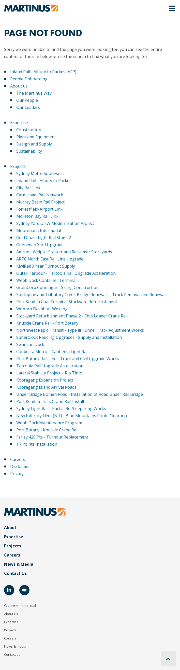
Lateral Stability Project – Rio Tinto (49, 373)
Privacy (17, 473)
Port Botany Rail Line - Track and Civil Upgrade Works (67, 358)
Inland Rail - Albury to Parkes (43, 180)
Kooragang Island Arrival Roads (46, 387)
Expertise (19, 122)
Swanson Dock (30, 344)
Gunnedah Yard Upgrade (40, 244)
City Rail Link (28, 188)
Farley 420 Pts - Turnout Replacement (52, 437)
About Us (11, 613)
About (10, 527)
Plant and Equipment (36, 137)
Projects (18, 166)
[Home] (31, 8)
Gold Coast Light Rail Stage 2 (43, 237)
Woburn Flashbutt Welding (42, 309)
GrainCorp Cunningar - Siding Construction (57, 287)
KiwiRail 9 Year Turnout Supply (45, 266)
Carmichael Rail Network (39, 195)
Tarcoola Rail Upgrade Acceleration (49, 366)
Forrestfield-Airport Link (39, 209)
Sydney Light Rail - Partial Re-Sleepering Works (61, 408)
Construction (28, 130)
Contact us (12, 654)
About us (18, 86)
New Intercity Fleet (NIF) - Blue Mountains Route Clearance (72, 415)
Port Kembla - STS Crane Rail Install (50, 401)
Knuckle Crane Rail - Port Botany (47, 323)
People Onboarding (29, 79)
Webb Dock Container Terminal (46, 280)
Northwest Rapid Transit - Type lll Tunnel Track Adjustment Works (80, 330)
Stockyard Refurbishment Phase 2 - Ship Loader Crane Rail (72, 316)
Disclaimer (20, 466)
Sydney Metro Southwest (40, 173)
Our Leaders (28, 107)
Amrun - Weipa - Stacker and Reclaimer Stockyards (64, 252)
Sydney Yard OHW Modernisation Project (55, 223)
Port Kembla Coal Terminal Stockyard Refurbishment (66, 301)
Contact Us (15, 573)
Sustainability (29, 151)
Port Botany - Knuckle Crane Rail (47, 430)
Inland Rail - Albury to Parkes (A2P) (43, 72)
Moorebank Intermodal (38, 230)
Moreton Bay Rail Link (37, 216)
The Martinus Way (34, 93)
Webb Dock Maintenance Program (49, 423)
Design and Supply (34, 144)
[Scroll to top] (168, 658)
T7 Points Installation (36, 444)
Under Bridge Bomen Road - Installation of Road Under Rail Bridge (79, 394)
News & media (15, 646)
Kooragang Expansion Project (44, 380)
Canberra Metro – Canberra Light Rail (52, 351)
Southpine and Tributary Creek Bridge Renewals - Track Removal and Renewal (91, 294)
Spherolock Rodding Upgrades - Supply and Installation (69, 337)
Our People (27, 100)
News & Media (18, 564)
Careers (17, 459)
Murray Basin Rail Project (40, 202)
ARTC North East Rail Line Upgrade (49, 259)
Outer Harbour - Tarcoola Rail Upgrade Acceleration (66, 273)
